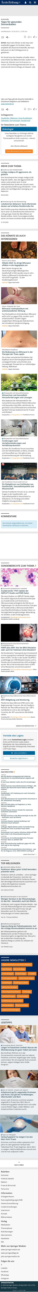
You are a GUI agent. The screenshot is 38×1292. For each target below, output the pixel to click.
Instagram (5, 1279)
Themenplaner (6, 1228)
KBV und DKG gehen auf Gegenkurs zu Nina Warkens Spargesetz (16, 805)
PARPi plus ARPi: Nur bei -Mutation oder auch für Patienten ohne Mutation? (18, 649)
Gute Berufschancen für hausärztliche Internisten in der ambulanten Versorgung (19, 800)
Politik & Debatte (7, 1179)
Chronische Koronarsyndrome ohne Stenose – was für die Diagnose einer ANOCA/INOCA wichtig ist (18, 850)
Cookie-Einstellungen (9, 1207)
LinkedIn (4, 1268)
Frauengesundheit (9, 978)
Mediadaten (5, 1225)
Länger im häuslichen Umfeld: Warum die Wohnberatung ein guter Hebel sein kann (19, 1049)
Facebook (4, 1272)
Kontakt (4, 1214)
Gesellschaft (25, 120)
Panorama (5, 1189)
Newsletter (5, 1239)
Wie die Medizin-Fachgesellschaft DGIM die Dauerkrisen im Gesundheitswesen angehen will (17, 777)
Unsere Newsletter (12, 960)
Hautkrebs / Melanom (9, 118)
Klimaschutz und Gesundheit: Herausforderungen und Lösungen (17, 396)
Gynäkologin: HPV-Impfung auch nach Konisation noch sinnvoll (18, 794)
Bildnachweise (6, 1217)
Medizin (4, 1182)
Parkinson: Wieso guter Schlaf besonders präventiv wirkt (19, 870)
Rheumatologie (22, 1005)
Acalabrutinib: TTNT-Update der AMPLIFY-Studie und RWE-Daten (15, 592)
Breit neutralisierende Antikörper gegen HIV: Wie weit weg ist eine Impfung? (18, 844)
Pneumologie (23, 996)
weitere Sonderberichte (26, 726)
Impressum (5, 1210)
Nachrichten (7, 772)
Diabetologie (21, 974)
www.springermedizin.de (10, 1250)
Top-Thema (6, 969)
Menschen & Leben (9, 987)
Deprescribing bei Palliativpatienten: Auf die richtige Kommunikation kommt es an (19, 927)
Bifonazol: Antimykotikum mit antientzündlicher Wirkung (15, 309)
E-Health (32, 974)
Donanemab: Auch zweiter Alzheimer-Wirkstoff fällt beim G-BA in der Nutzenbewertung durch (18, 833)
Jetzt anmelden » (19, 753)
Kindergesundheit (21, 983)
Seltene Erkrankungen (10, 1010)
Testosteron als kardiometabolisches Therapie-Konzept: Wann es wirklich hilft (17, 839)
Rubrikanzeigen (7, 1232)
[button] (35, 2)
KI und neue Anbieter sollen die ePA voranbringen (18, 782)
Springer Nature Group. (9, 1288)
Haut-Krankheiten (25, 118)
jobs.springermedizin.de (10, 1257)
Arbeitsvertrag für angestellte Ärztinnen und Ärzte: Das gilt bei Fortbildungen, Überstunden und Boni (18, 1094)
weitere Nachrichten (30, 855)
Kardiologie (6, 983)
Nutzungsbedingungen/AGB (11, 1200)
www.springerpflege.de (10, 1253)
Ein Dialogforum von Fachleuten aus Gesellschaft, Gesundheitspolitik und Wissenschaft (18, 486)
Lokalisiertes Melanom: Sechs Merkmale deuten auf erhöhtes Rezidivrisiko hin (18, 205)
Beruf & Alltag (19, 969)
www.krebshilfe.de (7, 104)
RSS (2, 1242)
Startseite (4, 1175)
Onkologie (5, 120)
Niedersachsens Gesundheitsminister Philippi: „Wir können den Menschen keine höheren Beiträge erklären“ (18, 788)
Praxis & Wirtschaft (8, 1186)
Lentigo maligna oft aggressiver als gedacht (16, 173)
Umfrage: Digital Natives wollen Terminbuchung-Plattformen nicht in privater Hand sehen (18, 828)
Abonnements (6, 1235)
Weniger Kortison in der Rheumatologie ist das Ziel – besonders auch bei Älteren (18, 816)
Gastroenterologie (26, 978)
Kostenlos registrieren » (19, 758)
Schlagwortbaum (7, 1197)
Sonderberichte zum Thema (17, 565)
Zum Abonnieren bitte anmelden (19, 151)
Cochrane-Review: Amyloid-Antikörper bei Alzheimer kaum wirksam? (15, 822)
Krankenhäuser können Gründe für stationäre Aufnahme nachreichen (17, 811)
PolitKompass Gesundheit (12, 1001)
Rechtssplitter (7, 1005)
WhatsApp (5, 1275)
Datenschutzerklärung (9, 1204)
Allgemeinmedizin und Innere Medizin (16, 965)
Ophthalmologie (8, 996)
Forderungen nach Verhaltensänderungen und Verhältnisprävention (14, 443)
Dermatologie (15, 120)
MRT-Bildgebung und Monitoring (15, 700)
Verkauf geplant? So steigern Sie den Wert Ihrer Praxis (17, 1138)
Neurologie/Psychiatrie (11, 992)
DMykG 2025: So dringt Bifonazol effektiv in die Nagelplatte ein (16, 264)
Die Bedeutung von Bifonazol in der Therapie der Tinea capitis (17, 353)
